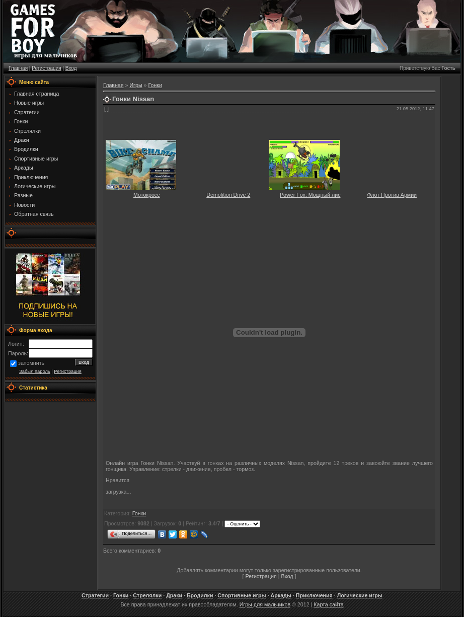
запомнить (31, 363)
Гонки (155, 85)
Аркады (281, 595)
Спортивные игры (241, 595)
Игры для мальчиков (265, 604)
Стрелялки (147, 595)
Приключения (314, 595)
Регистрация (46, 68)
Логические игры (359, 595)
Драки (174, 595)
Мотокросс (146, 195)
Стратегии (95, 595)
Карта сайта (328, 604)
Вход (71, 68)
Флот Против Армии (392, 195)
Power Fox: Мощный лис (310, 195)
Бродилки (200, 595)
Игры (135, 85)
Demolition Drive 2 (228, 195)
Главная (18, 68)
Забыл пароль (34, 371)
